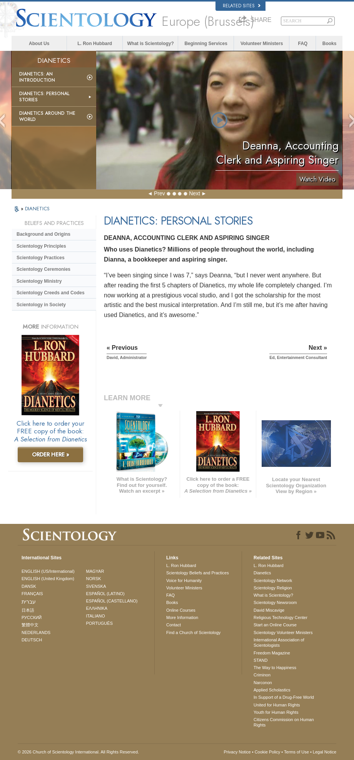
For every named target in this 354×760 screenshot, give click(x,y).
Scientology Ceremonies (43, 269)
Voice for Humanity (184, 580)
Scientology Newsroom (275, 602)
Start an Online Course (275, 624)
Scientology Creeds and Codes (51, 292)
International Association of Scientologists (279, 643)
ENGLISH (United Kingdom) (48, 578)
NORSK (93, 578)
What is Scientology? (150, 43)
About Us (39, 43)
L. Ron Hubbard (94, 43)
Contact (173, 624)
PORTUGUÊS (99, 623)
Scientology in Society (41, 304)
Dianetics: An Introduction (37, 77)
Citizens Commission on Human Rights (284, 722)
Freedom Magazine (272, 653)
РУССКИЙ (32, 617)
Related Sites (241, 5)
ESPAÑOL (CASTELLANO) (112, 601)
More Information (182, 617)
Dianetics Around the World (47, 116)
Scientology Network (273, 580)
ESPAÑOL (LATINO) (105, 593)
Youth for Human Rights (276, 712)
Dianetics (262, 572)
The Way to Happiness (275, 667)
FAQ (302, 43)
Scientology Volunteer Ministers (283, 632)
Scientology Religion (273, 588)
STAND (260, 660)
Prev (159, 193)
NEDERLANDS (36, 632)
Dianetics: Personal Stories (44, 96)
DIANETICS (37, 208)
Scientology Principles (41, 246)
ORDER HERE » (50, 454)
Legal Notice (324, 752)
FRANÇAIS (32, 593)
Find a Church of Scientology (193, 632)
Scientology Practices (41, 257)
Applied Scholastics (272, 690)
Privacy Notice (237, 752)
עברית (29, 602)
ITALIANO (95, 616)
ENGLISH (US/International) (48, 571)
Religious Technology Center (280, 617)
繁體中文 (30, 624)
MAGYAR (95, 571)
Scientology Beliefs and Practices (197, 572)
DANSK (29, 586)
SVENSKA (96, 586)
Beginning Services (205, 43)
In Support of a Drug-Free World (284, 697)
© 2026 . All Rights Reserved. (78, 752)
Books (329, 43)
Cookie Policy (268, 752)
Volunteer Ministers (261, 43)
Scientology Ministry (39, 281)
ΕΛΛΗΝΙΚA (97, 608)
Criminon (262, 675)
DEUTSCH (32, 640)
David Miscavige (269, 610)
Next (194, 193)
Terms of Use (296, 752)
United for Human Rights (277, 705)
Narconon (263, 682)
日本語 (28, 610)
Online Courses (180, 610)
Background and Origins (43, 234)
